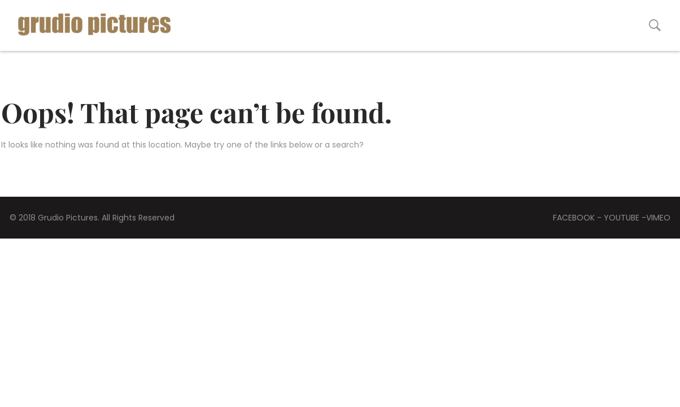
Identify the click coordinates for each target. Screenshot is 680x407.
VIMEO (658, 217)
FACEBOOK (574, 217)
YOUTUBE (621, 217)
